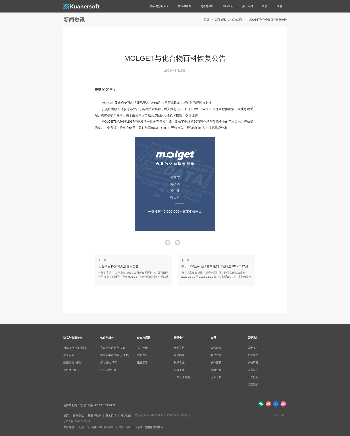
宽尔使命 (142, 347)
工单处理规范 (182, 377)
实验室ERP (110, 427)
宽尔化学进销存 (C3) (112, 347)
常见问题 (179, 355)
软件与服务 (184, 6)
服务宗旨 (142, 362)
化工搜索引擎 (108, 369)
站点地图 (126, 415)
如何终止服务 (71, 369)
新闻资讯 (220, 19)
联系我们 (253, 384)
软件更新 (216, 362)
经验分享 (216, 369)
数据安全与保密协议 (75, 347)
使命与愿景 (207, 6)
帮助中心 (228, 6)
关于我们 (247, 6)
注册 (279, 6)
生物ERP (96, 427)
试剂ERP (124, 427)
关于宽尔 (253, 347)
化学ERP (84, 427)
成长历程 (253, 362)
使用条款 (78, 415)
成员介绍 (253, 369)
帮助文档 (179, 347)
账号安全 (68, 355)
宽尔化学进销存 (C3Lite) (114, 355)
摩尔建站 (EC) (108, 362)
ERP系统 (137, 427)
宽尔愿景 (142, 355)
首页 (206, 19)
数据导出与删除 (72, 362)
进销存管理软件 (153, 427)
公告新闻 (237, 19)
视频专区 (179, 362)
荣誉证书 (253, 355)
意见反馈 (111, 415)
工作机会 (253, 377)
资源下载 (179, 369)
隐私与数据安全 (159, 6)
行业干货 (216, 377)
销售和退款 (94, 415)
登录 (264, 6)
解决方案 (216, 355)
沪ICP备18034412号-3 (76, 421)
